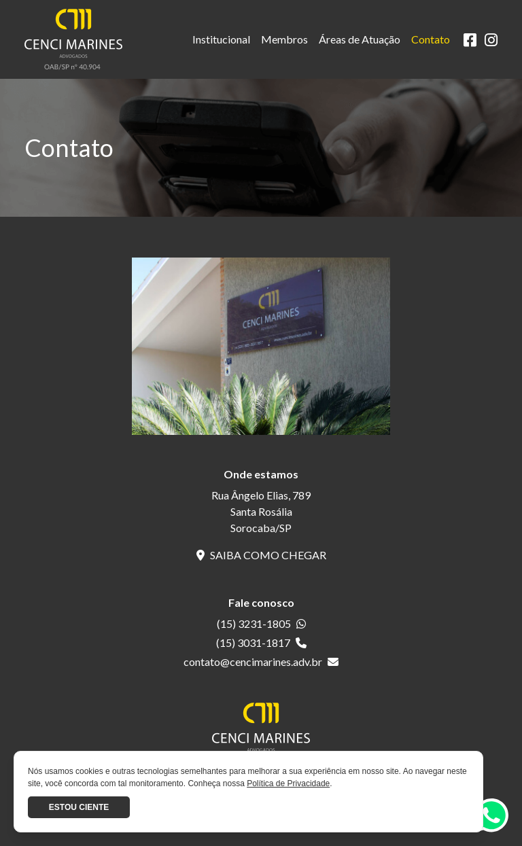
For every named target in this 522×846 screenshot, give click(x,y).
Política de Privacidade (288, 783)
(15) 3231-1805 (261, 623)
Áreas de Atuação (359, 39)
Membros (284, 39)
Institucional (221, 39)
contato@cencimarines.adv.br (261, 661)
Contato (430, 39)
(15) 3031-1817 (261, 642)
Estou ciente (79, 807)
